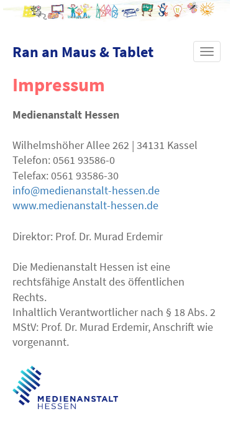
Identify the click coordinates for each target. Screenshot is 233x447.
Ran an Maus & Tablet (82, 51)
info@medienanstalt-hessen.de (86, 190)
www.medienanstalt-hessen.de (85, 205)
